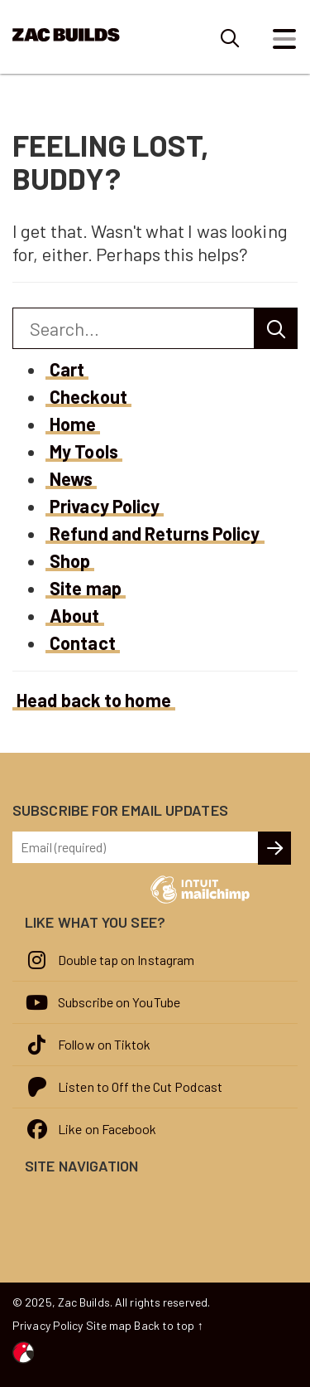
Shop (70, 560)
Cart (67, 369)
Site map (86, 588)
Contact (83, 642)
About (75, 615)
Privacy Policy (105, 505)
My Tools (84, 451)
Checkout (88, 396)
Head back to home (94, 699)
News (71, 478)
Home (73, 423)
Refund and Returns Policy (155, 533)
